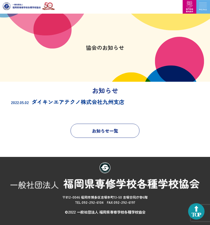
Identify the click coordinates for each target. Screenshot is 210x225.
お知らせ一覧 (105, 130)
